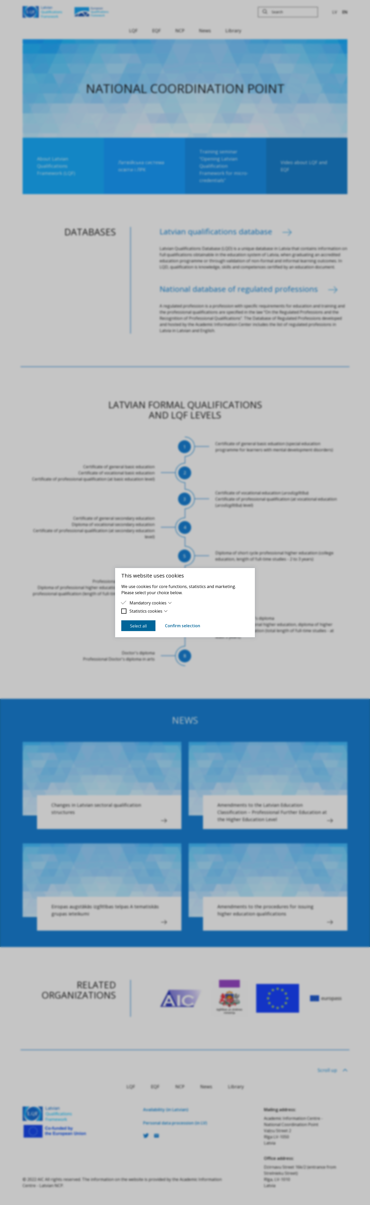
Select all (138, 626)
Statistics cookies (149, 611)
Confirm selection (182, 626)
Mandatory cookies (151, 603)
